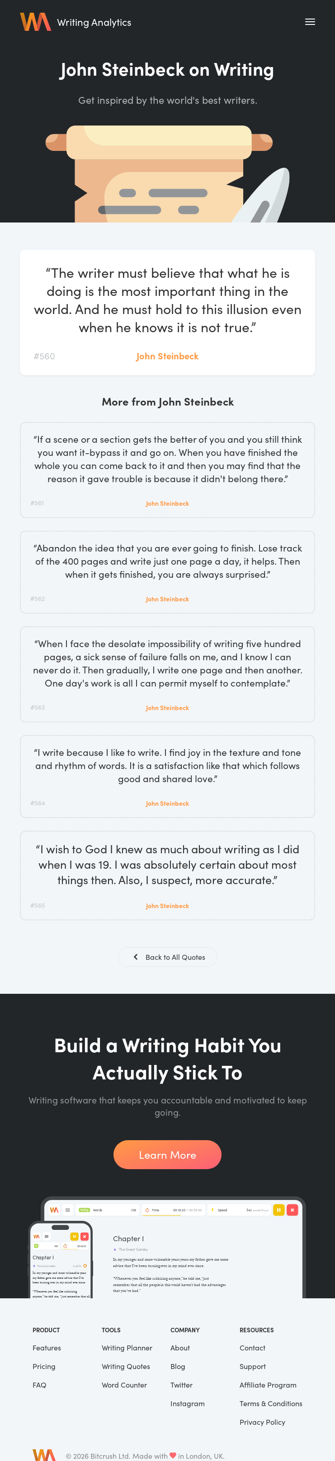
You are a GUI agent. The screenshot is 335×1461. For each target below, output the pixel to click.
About (180, 1348)
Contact (252, 1348)
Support (253, 1367)
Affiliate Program (268, 1385)
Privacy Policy (262, 1422)
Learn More (167, 1155)
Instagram (187, 1404)
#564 (37, 802)
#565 (37, 905)
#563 (37, 707)
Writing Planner (127, 1348)
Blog (177, 1367)
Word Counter (124, 1385)
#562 (37, 598)
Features (47, 1348)
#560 (44, 355)
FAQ (40, 1385)
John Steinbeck (167, 355)
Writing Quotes (126, 1367)
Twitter (181, 1385)
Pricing (44, 1367)
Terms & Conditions (271, 1404)
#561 (37, 502)
